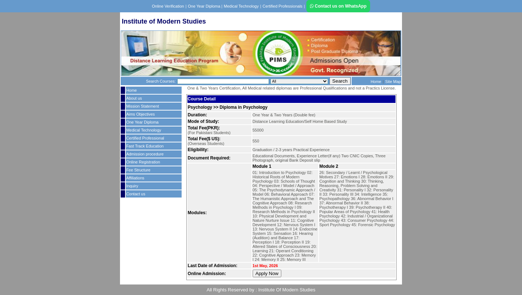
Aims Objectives (140, 114)
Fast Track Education (144, 146)
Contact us (135, 194)
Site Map (393, 81)
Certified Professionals (282, 6)
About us (134, 98)
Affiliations (135, 178)
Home (375, 81)
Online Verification (168, 6)
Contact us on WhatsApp (338, 6)
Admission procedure (144, 154)
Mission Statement (142, 106)
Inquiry (132, 186)
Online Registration (143, 162)
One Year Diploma (204, 6)
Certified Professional (145, 138)
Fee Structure (138, 170)
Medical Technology (241, 6)
